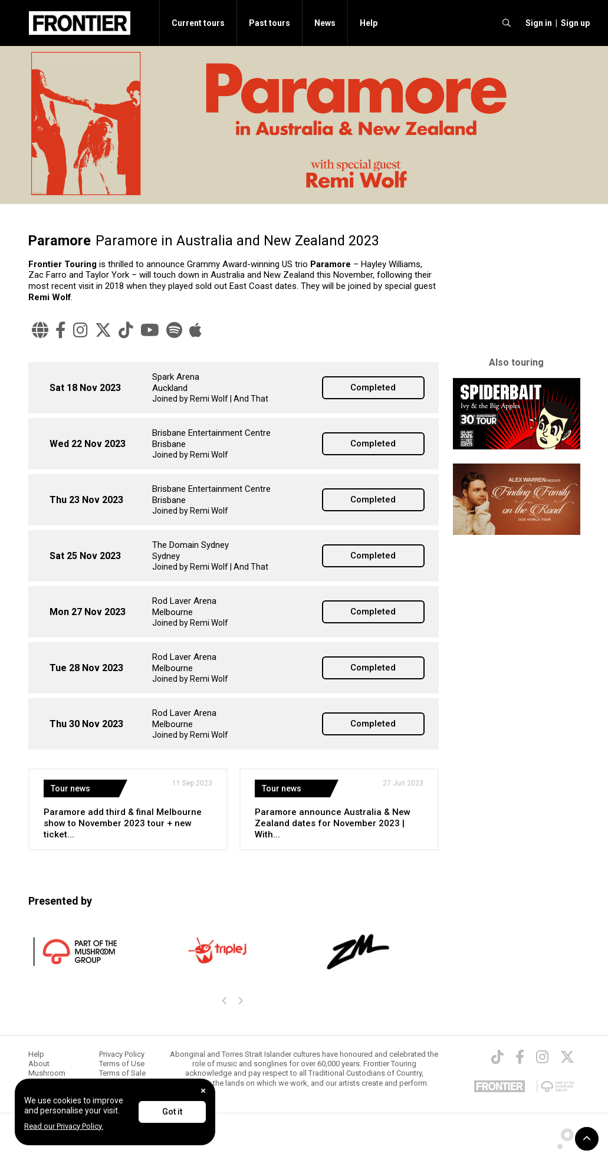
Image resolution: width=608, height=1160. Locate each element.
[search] (507, 23)
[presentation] (225, 1001)
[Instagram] (80, 330)
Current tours (198, 23)
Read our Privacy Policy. (63, 1126)
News (325, 23)
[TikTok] (126, 330)
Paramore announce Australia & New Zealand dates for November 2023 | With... (332, 823)
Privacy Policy (121, 1054)
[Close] (203, 1090)
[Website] (40, 330)
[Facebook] (60, 330)
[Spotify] (174, 330)
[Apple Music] (195, 330)
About (39, 1063)
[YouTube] (149, 330)
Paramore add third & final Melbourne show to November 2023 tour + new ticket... (123, 823)
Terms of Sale (122, 1073)
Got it (172, 1111)
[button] (537, 23)
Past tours (269, 23)
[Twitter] (103, 330)
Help (368, 23)
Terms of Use (121, 1063)
